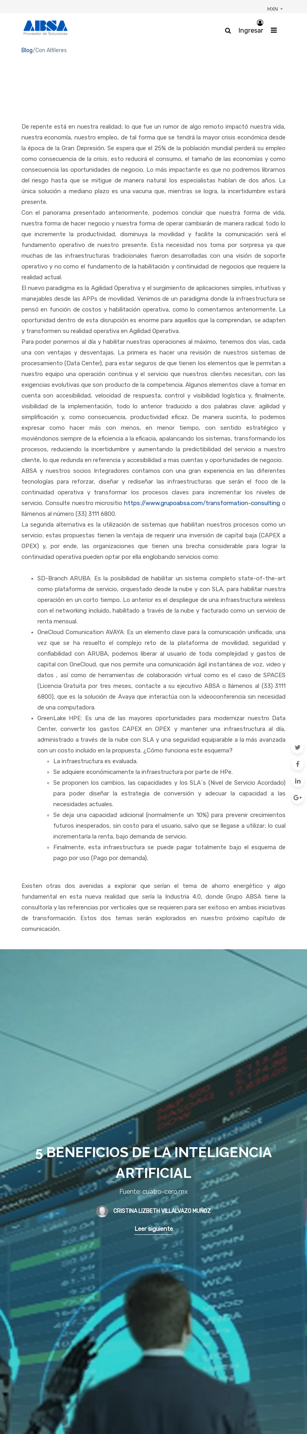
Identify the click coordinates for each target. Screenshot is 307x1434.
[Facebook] (297, 764)
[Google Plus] (297, 797)
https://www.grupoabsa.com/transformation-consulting (202, 503)
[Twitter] (297, 747)
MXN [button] (273, 9)
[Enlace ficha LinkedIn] (297, 780)
